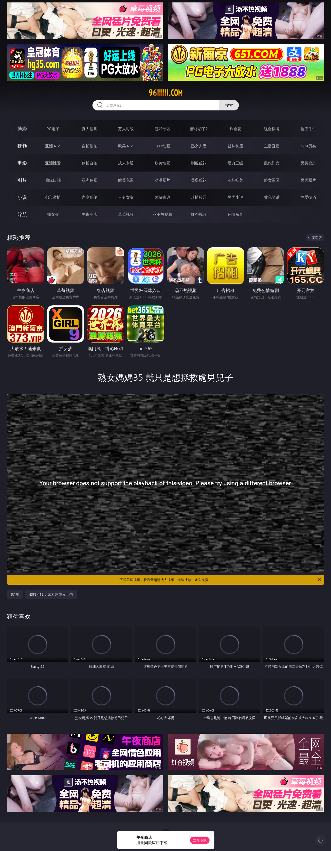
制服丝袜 (199, 163)
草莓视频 (126, 214)
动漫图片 (162, 180)
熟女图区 (272, 180)
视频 (22, 145)
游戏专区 (162, 128)
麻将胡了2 (199, 128)
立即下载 (200, 840)
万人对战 (126, 128)
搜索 (229, 105)
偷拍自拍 (89, 163)
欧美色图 (126, 180)
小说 (22, 197)
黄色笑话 (272, 197)
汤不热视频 (162, 214)
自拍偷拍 (89, 146)
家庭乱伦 (89, 197)
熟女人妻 (199, 146)
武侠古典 (162, 197)
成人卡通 (126, 163)
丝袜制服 (235, 146)
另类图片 (308, 180)
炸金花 (235, 128)
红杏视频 (199, 214)
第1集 (14, 594)
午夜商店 (89, 214)
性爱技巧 (308, 197)
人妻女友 (126, 197)
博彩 (22, 128)
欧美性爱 (162, 163)
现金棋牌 (272, 128)
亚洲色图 (89, 180)
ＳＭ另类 (308, 146)
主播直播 (272, 146)
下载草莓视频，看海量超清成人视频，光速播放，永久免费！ (221, 580)
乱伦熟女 (272, 163)
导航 (22, 214)
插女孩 (53, 214)
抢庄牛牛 (308, 128)
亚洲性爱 (53, 163)
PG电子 (53, 128)
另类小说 (235, 197)
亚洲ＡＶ (53, 146)
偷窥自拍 (53, 180)
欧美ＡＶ (126, 146)
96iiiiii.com (166, 93)
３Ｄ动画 (162, 146)
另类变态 (308, 163)
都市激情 (53, 197)
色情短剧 (235, 214)
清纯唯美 (235, 180)
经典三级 (235, 163)
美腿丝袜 (199, 180)
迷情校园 (199, 197)
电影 (22, 163)
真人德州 (89, 128)
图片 (22, 180)
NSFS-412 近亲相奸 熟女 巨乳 (51, 594)
